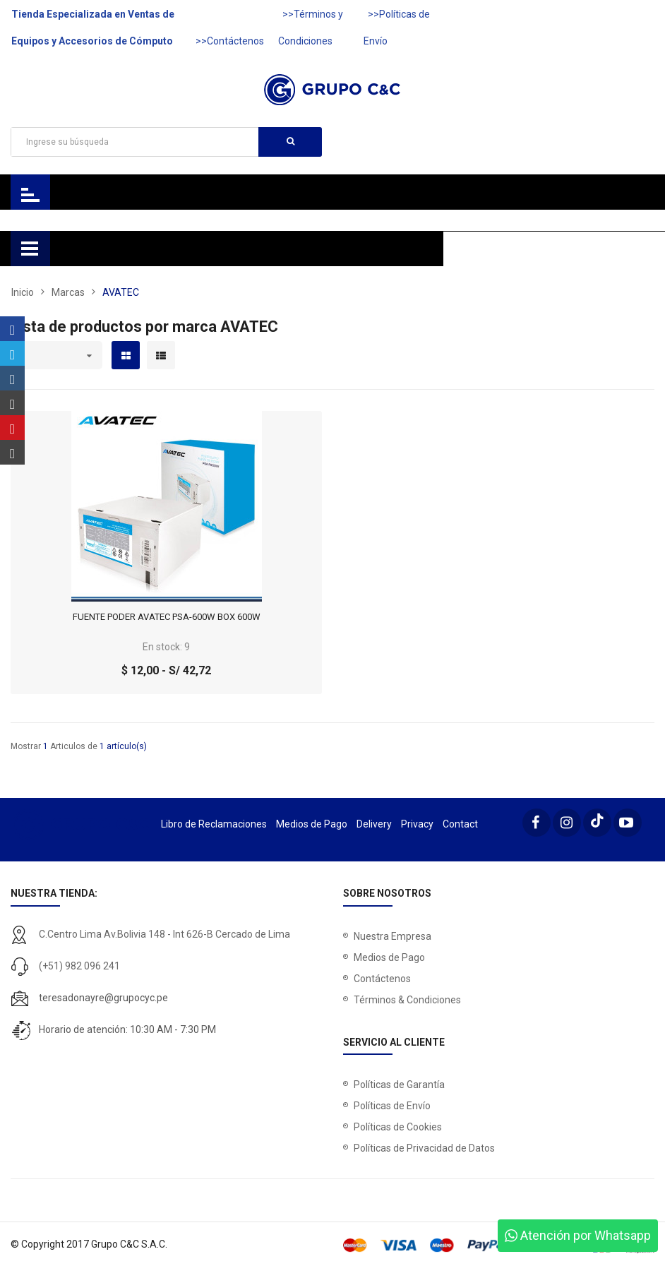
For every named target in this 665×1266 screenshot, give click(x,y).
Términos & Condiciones (407, 999)
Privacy (417, 824)
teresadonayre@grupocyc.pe (103, 997)
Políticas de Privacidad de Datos (424, 1148)
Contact (460, 824)
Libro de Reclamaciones (214, 824)
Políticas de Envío (392, 1105)
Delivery (374, 824)
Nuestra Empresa (392, 936)
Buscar (290, 141)
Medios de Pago (311, 824)
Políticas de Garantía (399, 1084)
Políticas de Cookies (398, 1127)
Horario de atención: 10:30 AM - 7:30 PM (127, 1029)
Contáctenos (382, 978)
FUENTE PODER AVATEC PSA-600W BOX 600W (166, 617)
